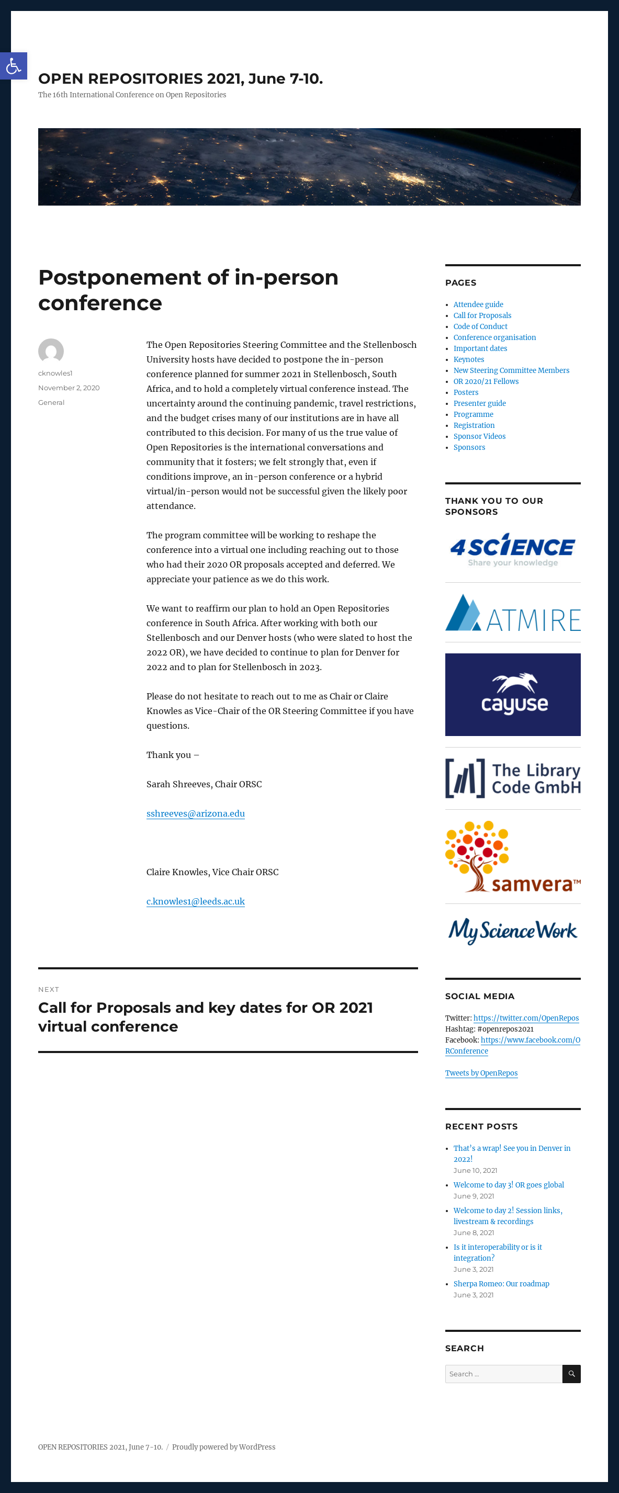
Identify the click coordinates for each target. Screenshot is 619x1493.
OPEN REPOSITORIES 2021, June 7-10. (180, 78)
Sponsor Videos (480, 436)
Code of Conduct (481, 326)
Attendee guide (478, 304)
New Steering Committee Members (512, 370)
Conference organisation (495, 337)
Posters (466, 392)
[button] (13, 66)
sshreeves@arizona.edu (196, 813)
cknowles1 (55, 373)
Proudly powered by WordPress (224, 1447)
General (51, 402)
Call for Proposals (483, 315)
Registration (474, 425)
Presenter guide (480, 403)
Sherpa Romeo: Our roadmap (501, 1284)
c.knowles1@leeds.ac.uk (196, 901)
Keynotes (469, 359)
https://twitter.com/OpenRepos (526, 1018)
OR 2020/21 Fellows (486, 381)
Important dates (481, 348)
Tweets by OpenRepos (481, 1073)
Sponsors (470, 447)
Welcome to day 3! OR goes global (509, 1185)
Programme (473, 414)
